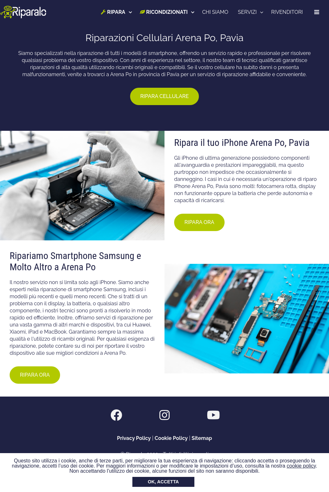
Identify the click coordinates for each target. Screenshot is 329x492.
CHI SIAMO (216, 12)
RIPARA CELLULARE (164, 96)
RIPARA (114, 12)
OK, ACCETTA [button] (163, 481)
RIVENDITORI (287, 12)
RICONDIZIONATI (164, 12)
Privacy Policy (134, 438)
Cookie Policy (171, 438)
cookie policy (301, 466)
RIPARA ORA (199, 222)
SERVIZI (247, 12)
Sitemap (201, 438)
